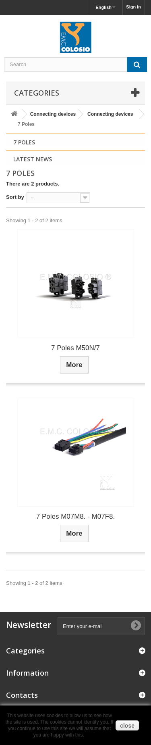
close (127, 725)
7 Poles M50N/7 (75, 348)
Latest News (32, 159)
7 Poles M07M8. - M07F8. (75, 516)
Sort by (15, 197)
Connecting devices (53, 114)
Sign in (133, 6)
